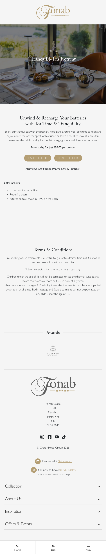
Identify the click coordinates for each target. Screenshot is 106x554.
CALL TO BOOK (38, 158)
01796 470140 (67, 470)
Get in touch (65, 461)
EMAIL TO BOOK (68, 158)
